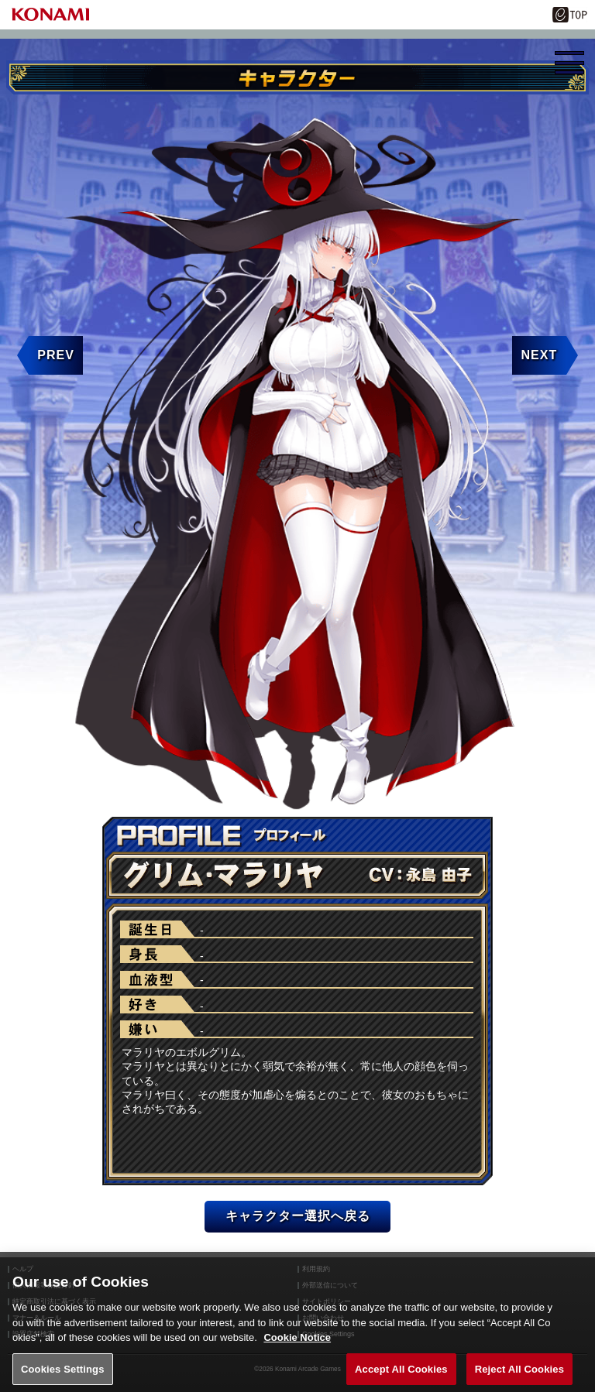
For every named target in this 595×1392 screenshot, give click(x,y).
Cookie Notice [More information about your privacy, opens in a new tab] (297, 1350)
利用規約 (316, 1269)
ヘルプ (22, 1269)
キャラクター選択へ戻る (297, 1215)
